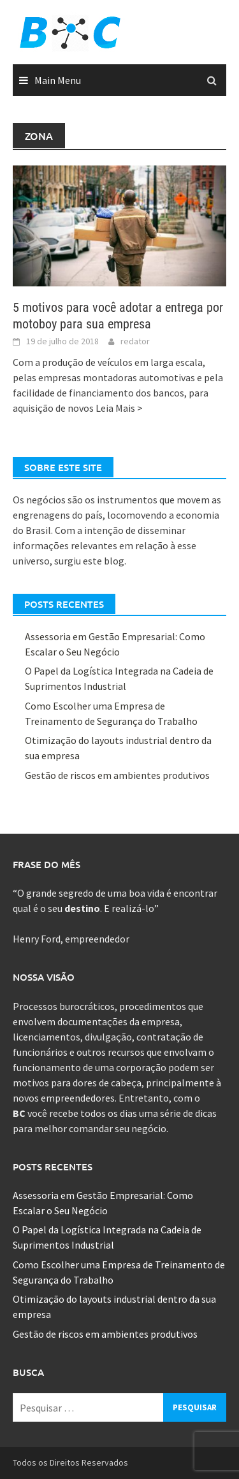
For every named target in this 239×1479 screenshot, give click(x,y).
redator (135, 341)
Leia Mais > (119, 408)
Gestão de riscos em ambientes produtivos (117, 775)
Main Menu (57, 80)
